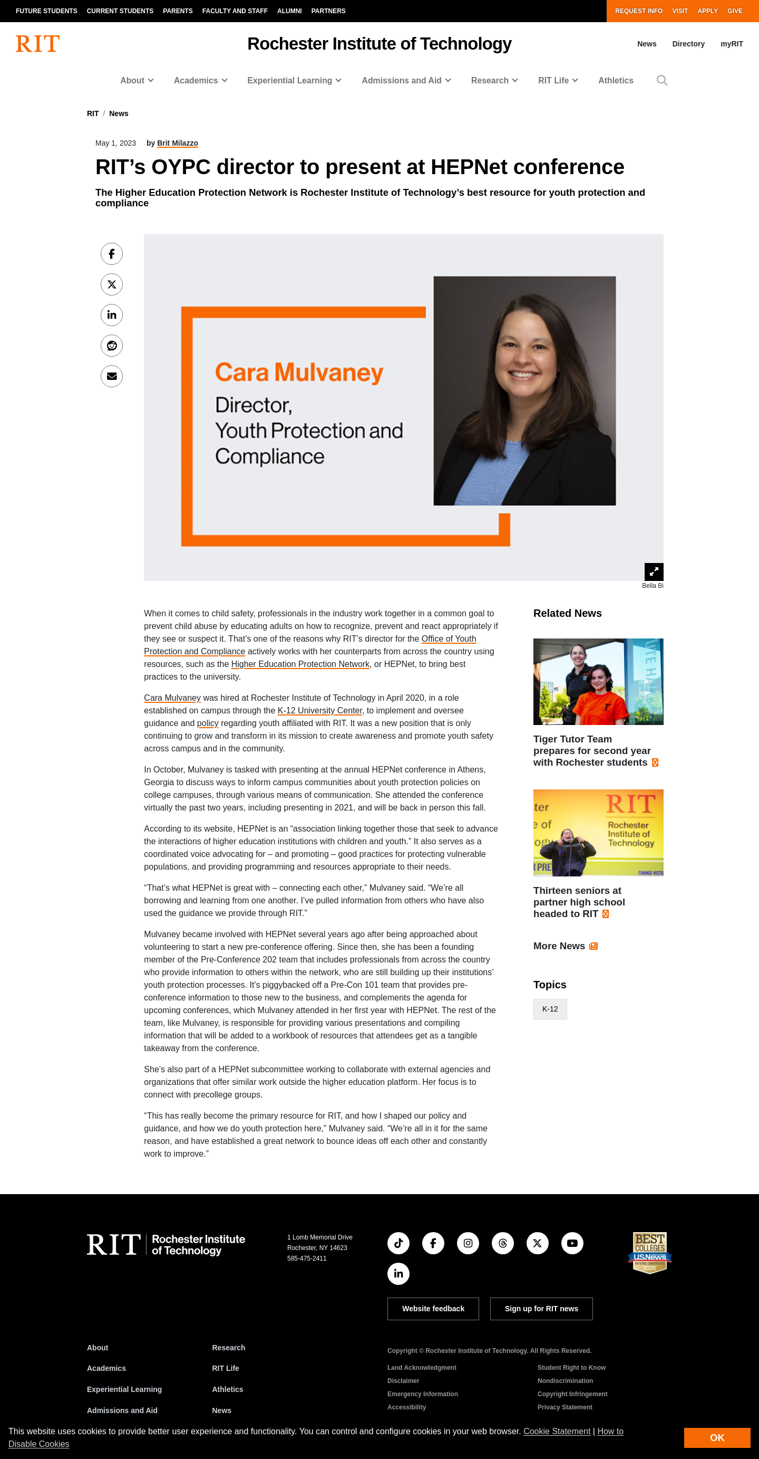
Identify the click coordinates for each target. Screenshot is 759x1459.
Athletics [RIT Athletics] (228, 1389)
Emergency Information (422, 1394)
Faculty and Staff (235, 11)
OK (717, 1437)
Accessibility (406, 1407)
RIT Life (225, 1368)
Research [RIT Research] (229, 1347)
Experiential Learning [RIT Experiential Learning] (124, 1389)
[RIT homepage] (38, 44)
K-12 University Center (320, 710)
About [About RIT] (97, 1347)
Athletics (616, 80)
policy (208, 723)
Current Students (120, 11)
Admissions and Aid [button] (402, 80)
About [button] (132, 80)
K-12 (550, 1009)
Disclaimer (403, 1381)
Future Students (46, 11)
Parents (177, 11)
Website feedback (433, 1308)
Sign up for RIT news (541, 1308)
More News (559, 945)
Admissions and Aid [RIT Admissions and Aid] (122, 1410)
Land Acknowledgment (421, 1367)
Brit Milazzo (177, 143)
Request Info (639, 11)
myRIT (732, 44)
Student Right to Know (572, 1367)
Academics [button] (196, 80)
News (647, 44)
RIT (93, 113)
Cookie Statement (556, 1431)
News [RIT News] (222, 1410)
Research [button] (490, 80)
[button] (662, 80)
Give (735, 11)
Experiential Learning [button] (290, 80)
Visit (680, 11)
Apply (707, 11)
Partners (329, 11)
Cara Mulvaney (172, 697)
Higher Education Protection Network (300, 664)
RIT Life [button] (553, 80)
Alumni (289, 11)
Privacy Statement (565, 1407)
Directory (689, 44)
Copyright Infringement (573, 1394)
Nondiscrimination (565, 1381)
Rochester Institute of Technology (379, 43)
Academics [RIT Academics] (106, 1368)
